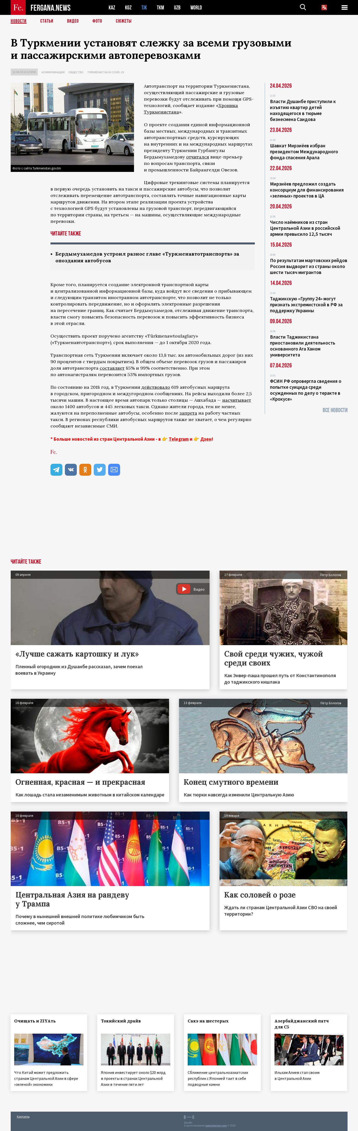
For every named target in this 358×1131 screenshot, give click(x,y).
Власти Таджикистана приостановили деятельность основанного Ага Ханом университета (302, 346)
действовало (155, 387)
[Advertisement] (179, 521)
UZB (177, 7)
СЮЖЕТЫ (124, 21)
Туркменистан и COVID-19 (105, 72)
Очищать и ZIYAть (35, 1021)
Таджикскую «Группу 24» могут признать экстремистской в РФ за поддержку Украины (306, 304)
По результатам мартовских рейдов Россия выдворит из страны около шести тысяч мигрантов (308, 266)
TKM (160, 7)
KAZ (112, 7)
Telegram (179, 439)
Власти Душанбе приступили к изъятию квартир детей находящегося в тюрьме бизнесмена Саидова (303, 110)
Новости (19, 21)
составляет (112, 368)
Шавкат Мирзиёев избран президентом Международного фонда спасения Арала (304, 151)
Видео (73, 21)
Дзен (206, 439)
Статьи (46, 21)
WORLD (196, 7)
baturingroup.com (216, 1125)
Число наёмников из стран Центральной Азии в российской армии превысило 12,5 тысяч (305, 228)
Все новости (335, 410)
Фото (97, 21)
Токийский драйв (121, 1021)
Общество (76, 72)
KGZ (128, 7)
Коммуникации (53, 72)
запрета (188, 413)
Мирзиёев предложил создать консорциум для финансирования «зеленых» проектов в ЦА (307, 190)
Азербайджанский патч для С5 (301, 1024)
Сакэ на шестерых (208, 1021)
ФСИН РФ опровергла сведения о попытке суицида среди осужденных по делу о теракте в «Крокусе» (305, 390)
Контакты (23, 1116)
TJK (144, 7)
